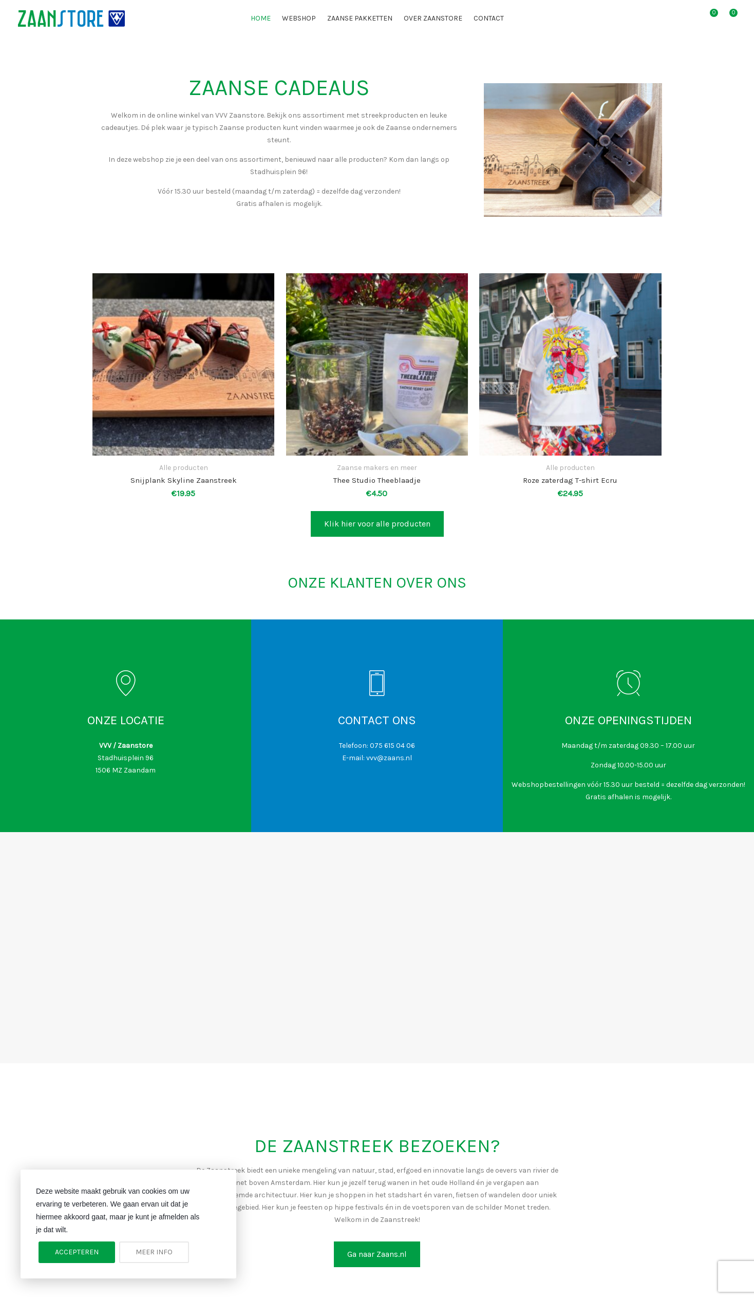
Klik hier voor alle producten (377, 524)
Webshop (299, 18)
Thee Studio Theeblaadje (377, 480)
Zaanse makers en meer (377, 467)
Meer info (154, 1252)
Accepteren (77, 1252)
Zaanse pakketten (359, 18)
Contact (489, 18)
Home (261, 18)
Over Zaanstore (433, 18)
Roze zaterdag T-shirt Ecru (570, 480)
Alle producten (183, 467)
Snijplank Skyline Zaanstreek (183, 480)
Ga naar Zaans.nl (377, 1254)
